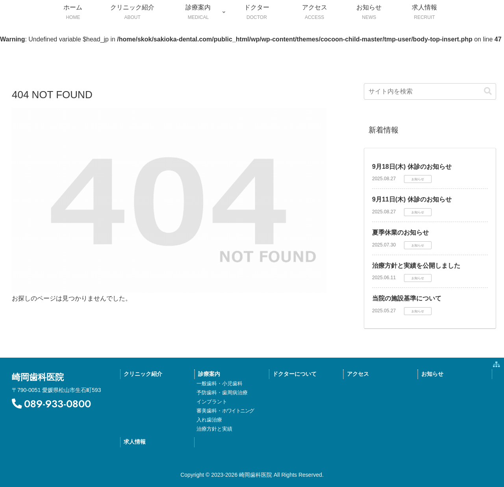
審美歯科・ (225, 411)
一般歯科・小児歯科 (219, 383)
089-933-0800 (51, 404)
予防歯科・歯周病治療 (222, 393)
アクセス (358, 374)
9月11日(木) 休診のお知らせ (412, 199)
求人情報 (135, 442)
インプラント (211, 402)
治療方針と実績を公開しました (416, 265)
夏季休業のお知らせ (400, 232)
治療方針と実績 (214, 429)
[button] (488, 91)
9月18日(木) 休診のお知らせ (412, 166)
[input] (430, 91)
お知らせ (432, 374)
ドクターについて (294, 374)
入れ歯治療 (209, 420)
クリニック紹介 (143, 374)
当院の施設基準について (406, 298)
